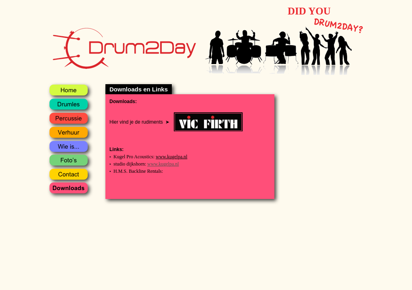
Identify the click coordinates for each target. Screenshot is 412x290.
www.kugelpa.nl (171, 157)
